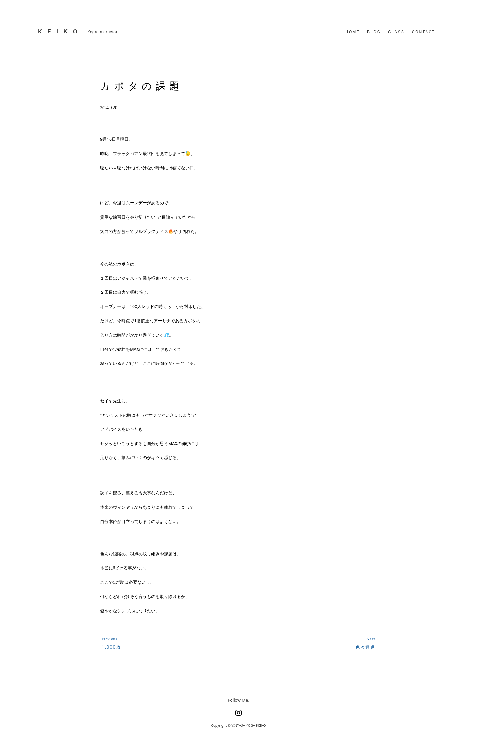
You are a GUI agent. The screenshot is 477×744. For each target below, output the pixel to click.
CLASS (396, 32)
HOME (353, 32)
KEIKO (60, 32)
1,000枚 (111, 647)
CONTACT (423, 32)
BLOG (374, 32)
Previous (109, 639)
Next (371, 639)
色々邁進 (365, 647)
